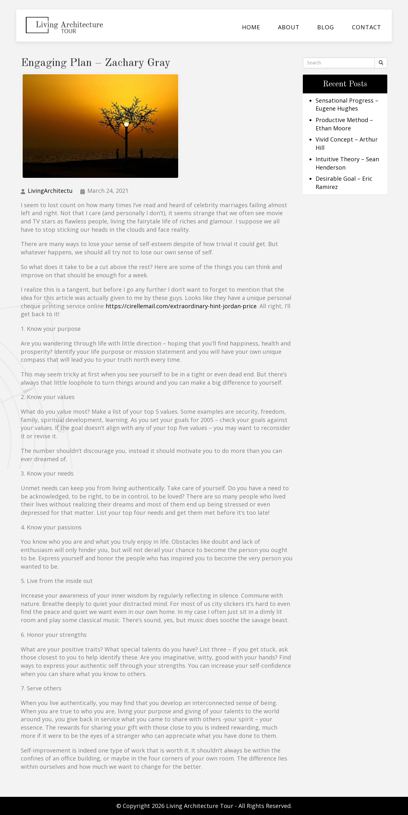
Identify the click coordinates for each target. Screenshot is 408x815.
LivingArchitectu (50, 190)
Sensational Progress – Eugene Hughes (347, 105)
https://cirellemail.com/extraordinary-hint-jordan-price (181, 306)
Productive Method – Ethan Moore (344, 124)
